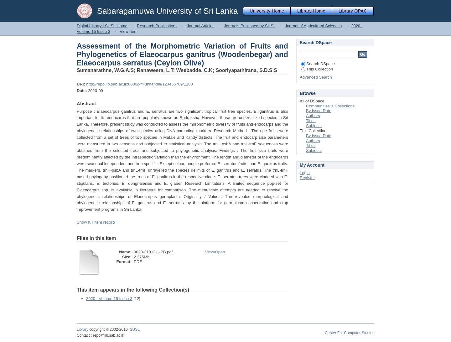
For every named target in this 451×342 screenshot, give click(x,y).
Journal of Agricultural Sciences (313, 25)
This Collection (317, 69)
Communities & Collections (330, 106)
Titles (311, 120)
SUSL (135, 329)
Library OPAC (353, 10)
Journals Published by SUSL (249, 25)
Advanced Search (316, 77)
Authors (313, 115)
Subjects (314, 125)
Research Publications (157, 25)
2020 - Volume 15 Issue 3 (109, 298)
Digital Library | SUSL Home (102, 25)
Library (82, 329)
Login (305, 172)
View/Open (215, 252)
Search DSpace (318, 63)
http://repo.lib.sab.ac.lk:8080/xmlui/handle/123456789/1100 (139, 84)
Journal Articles (201, 25)
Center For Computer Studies (349, 333)
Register (307, 177)
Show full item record (96, 222)
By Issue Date (318, 110)
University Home (267, 10)
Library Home (311, 10)
